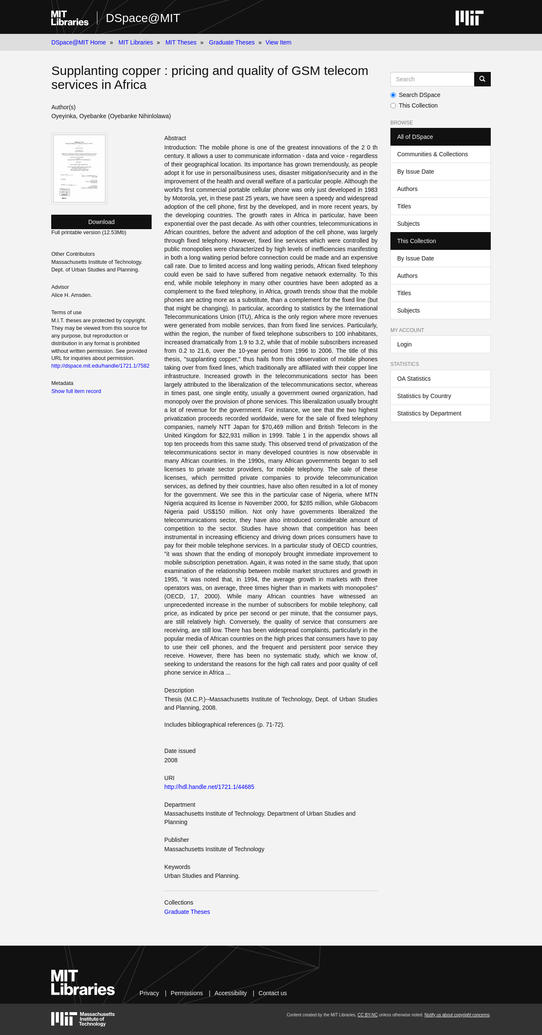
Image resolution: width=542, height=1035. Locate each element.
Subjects (408, 223)
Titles (404, 206)
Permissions (187, 993)
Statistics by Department (429, 413)
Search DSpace (415, 94)
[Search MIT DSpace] (432, 79)
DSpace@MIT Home (78, 42)
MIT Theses (181, 42)
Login (404, 344)
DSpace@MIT (143, 18)
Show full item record (76, 391)
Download (101, 222)
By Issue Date (415, 171)
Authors (407, 188)
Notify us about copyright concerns (457, 1015)
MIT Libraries (136, 42)
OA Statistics (414, 378)
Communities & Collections (432, 154)
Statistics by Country (424, 396)
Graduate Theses (232, 42)
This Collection (414, 105)
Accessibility (231, 993)
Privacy (149, 993)
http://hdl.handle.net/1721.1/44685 (209, 786)
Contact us (273, 993)
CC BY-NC (368, 1015)
